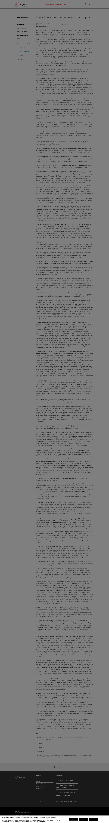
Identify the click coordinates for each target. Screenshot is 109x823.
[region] (54, 819)
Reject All (83, 819)
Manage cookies (73, 819)
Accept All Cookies (93, 819)
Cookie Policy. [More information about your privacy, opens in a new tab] (43, 821)
